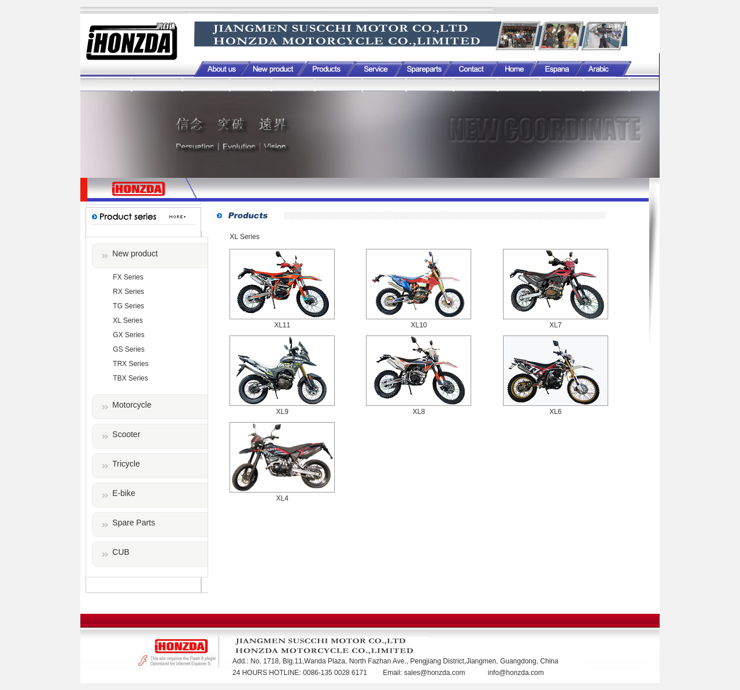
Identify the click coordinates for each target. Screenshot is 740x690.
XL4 (282, 498)
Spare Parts (133, 522)
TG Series (128, 306)
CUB (121, 552)
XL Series (128, 320)
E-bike (123, 493)
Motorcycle (131, 404)
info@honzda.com (516, 673)
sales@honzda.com (435, 673)
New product (135, 253)
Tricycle (126, 463)
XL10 (418, 325)
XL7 (555, 325)
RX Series (128, 292)
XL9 (282, 412)
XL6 (555, 412)
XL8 (419, 412)
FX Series (128, 277)
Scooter (126, 434)
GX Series (129, 335)
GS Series (129, 349)
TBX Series (130, 378)
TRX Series (130, 364)
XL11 (282, 325)
